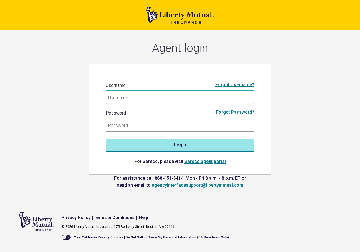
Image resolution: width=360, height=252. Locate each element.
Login (180, 145)
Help (143, 217)
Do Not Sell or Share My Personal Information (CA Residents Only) (177, 237)
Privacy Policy (76, 217)
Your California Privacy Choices (98, 237)
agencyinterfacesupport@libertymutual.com (197, 185)
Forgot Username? (234, 84)
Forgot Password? (235, 112)
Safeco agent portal (205, 161)
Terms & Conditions (114, 217)
